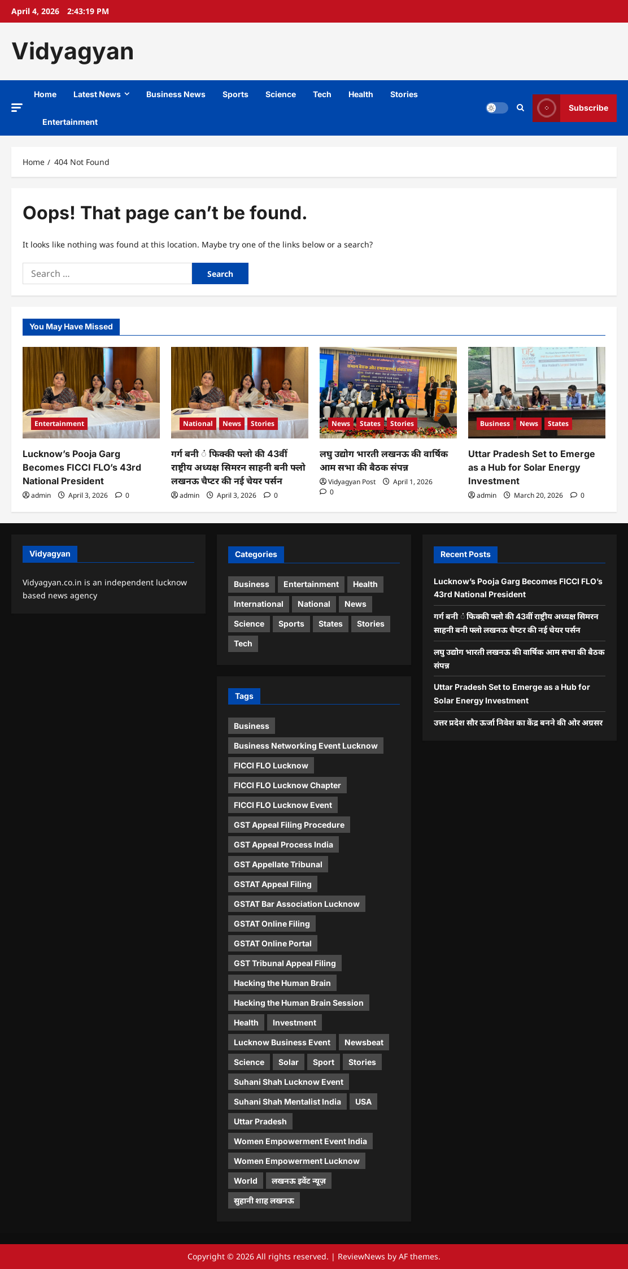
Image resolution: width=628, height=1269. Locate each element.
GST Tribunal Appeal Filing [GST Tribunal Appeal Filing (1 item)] (285, 963)
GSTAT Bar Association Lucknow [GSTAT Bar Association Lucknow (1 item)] (297, 904)
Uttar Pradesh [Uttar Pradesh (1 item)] (260, 1121)
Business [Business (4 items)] (251, 726)
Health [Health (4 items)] (365, 584)
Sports (235, 94)
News (232, 423)
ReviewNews (361, 1256)
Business (495, 423)
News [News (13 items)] (355, 604)
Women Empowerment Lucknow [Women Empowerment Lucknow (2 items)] (297, 1161)
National (198, 423)
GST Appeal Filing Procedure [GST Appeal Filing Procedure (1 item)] (289, 824)
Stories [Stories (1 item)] (362, 1062)
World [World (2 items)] (246, 1180)
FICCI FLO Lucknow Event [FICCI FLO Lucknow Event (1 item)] (283, 805)
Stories (404, 94)
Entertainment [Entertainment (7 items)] (311, 584)
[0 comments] (122, 495)
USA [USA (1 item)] (363, 1101)
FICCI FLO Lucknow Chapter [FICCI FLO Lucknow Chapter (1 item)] (287, 785)
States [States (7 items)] (331, 623)
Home (45, 94)
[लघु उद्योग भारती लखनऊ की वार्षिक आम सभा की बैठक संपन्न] (388, 392)
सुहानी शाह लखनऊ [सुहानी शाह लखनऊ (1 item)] (264, 1200)
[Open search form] (520, 108)
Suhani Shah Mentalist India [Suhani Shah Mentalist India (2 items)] (287, 1101)
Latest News (97, 94)
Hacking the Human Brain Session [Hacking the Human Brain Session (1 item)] (299, 1002)
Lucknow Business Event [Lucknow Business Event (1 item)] (282, 1042)
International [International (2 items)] (259, 604)
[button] (17, 107)
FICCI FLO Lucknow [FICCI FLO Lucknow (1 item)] (271, 765)
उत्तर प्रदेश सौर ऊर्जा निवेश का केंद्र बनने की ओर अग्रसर (518, 722)
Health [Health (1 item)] (246, 1022)
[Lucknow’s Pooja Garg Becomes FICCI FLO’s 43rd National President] (91, 392)
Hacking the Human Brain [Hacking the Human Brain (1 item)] (282, 983)
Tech (322, 94)
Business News (176, 94)
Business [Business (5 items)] (251, 584)
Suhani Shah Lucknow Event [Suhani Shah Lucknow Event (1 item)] (288, 1082)
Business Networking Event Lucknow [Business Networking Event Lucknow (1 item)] (306, 745)
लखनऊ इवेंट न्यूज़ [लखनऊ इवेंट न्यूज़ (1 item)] (299, 1180)
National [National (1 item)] (314, 604)
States (370, 423)
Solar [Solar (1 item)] (288, 1062)
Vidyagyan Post (352, 481)
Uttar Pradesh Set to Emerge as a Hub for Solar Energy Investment (531, 467)
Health (360, 94)
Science (280, 94)
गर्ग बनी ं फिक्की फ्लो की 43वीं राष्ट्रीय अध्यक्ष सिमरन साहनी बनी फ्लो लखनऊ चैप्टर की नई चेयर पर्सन (238, 467)
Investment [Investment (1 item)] (294, 1022)
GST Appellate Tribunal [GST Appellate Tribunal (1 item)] (278, 864)
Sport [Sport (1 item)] (323, 1062)
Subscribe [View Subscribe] (570, 107)
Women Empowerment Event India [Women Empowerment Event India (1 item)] (300, 1141)
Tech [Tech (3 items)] (243, 643)
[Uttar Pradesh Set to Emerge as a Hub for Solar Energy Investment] (536, 392)
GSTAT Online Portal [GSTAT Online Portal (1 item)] (273, 943)
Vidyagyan (72, 51)
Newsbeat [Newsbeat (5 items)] (363, 1042)
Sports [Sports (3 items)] (291, 623)
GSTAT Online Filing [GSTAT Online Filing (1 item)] (272, 923)
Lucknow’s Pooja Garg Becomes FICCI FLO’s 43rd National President (82, 467)
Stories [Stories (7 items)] (371, 623)
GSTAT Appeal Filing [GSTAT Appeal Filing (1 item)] (273, 884)
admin (41, 495)
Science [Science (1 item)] (249, 1062)
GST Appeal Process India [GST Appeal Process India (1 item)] (283, 844)
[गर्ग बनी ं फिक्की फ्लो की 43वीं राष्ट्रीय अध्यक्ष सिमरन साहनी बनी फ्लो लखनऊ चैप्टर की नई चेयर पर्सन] (239, 392)
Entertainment (70, 122)
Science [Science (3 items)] (249, 623)
